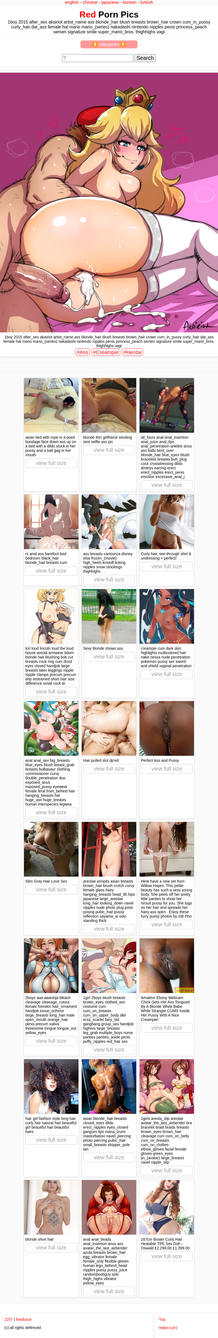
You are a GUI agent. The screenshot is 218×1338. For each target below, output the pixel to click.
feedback (24, 1319)
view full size (51, 463)
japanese (110, 2)
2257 (8, 1319)
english (72, 2)
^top (162, 1319)
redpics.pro (168, 1327)
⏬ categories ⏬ (109, 44)
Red (88, 14)
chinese (90, 2)
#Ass (82, 352)
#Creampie (106, 352)
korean (130, 2)
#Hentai (132, 352)
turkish (146, 2)
